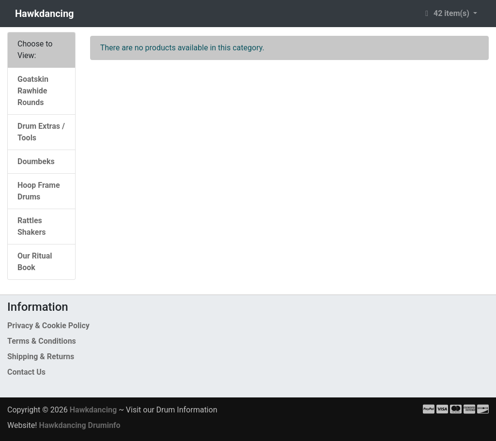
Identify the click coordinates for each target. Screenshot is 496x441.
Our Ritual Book (34, 261)
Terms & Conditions (41, 341)
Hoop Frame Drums (38, 191)
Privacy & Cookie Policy (48, 325)
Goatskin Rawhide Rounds (32, 91)
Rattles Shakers (31, 226)
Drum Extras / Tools (41, 132)
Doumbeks (36, 161)
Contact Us (26, 372)
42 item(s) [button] (446, 13)
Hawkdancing (44, 13)
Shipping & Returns (40, 356)
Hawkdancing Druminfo (79, 425)
